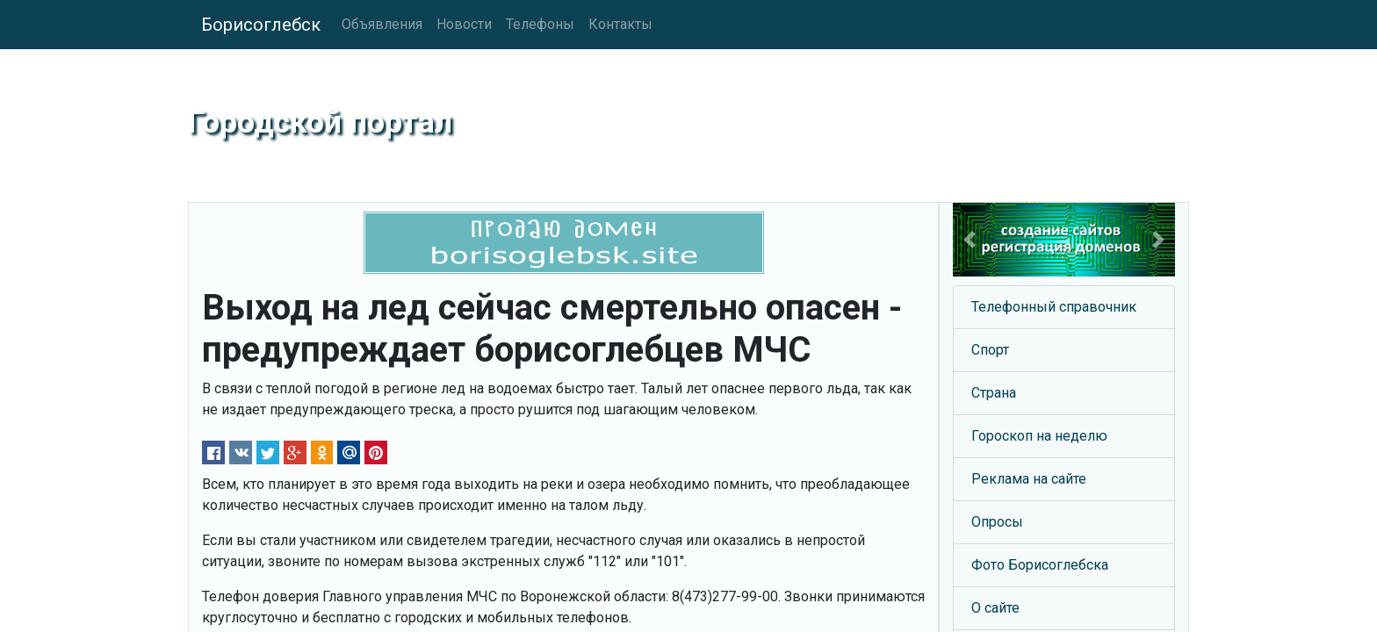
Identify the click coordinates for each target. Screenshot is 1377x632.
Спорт (990, 349)
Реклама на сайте (1028, 478)
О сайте (995, 608)
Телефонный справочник (1053, 306)
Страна (993, 392)
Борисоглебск (261, 24)
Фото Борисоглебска (1039, 565)
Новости (464, 24)
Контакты (620, 24)
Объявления (382, 24)
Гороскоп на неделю (1039, 435)
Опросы (997, 522)
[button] (969, 239)
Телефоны (540, 24)
